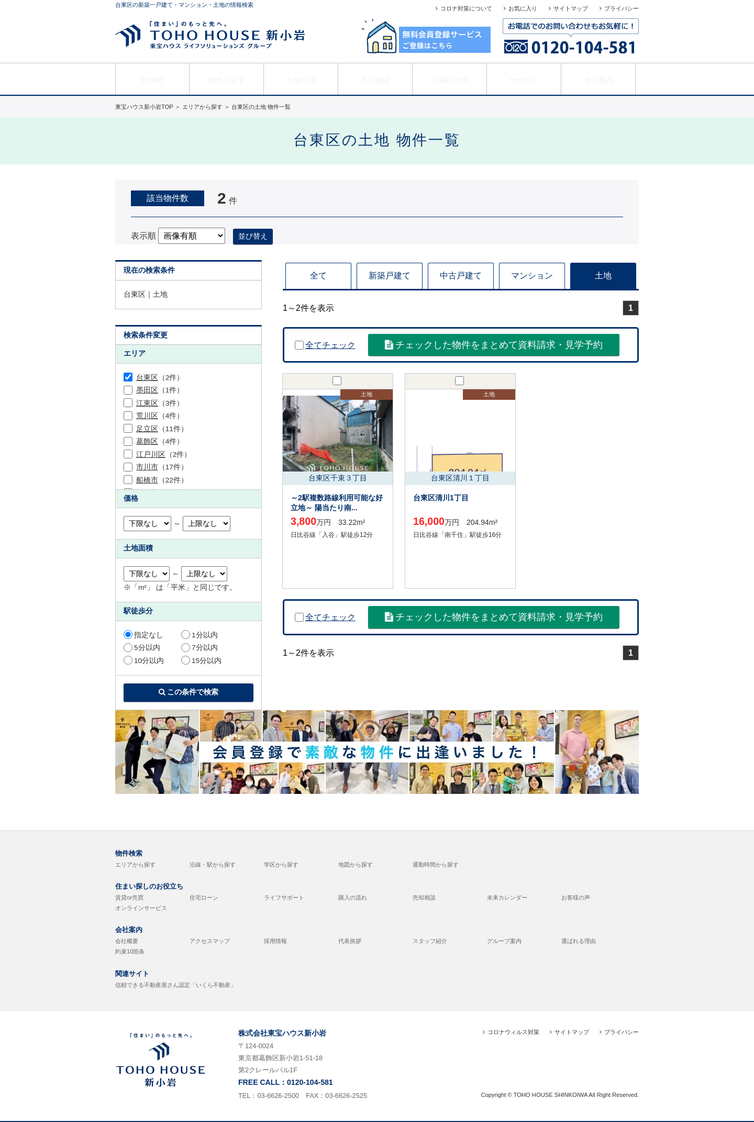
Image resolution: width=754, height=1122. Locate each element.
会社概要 (126, 941)
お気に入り (522, 8)
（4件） (160, 416)
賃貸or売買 (129, 897)
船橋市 (147, 480)
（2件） (160, 378)
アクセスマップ (210, 941)
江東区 (147, 403)
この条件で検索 (189, 692)
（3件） (160, 403)
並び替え (253, 236)
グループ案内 (504, 941)
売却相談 (375, 78)
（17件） (162, 467)
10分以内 (144, 661)
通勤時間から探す (436, 864)
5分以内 (142, 648)
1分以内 (199, 635)
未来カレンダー (507, 897)
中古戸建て (461, 275)
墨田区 (147, 390)
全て (318, 275)
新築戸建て (390, 275)
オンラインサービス (141, 908)
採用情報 (275, 941)
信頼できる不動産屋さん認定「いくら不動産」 (175, 985)
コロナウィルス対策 (513, 1032)
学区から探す (281, 864)
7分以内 (199, 648)
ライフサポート (284, 897)
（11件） (162, 429)
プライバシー (621, 8)
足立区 (147, 429)
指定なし (143, 635)
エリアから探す (135, 864)
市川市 (147, 467)
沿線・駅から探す (213, 864)
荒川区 (147, 416)
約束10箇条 (130, 951)
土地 (603, 275)
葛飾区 (147, 441)
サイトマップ (570, 8)
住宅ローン (204, 897)
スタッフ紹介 (430, 941)
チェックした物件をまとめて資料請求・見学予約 (494, 345)
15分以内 (201, 661)
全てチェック (325, 345)
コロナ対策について (466, 8)
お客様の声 (449, 78)
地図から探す (355, 864)
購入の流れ (352, 897)
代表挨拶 (349, 941)
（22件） (162, 480)
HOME (152, 78)
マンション (532, 275)
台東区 (147, 378)
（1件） (160, 390)
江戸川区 (150, 454)
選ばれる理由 (578, 941)
